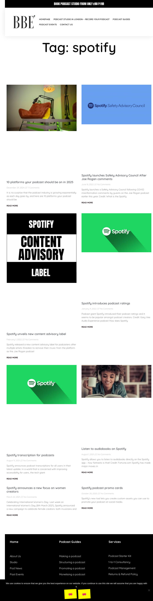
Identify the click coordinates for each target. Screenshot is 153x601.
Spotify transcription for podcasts (30, 455)
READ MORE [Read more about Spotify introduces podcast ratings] (87, 327)
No (84, 594)
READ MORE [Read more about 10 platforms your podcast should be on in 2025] (12, 205)
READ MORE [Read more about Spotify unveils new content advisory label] (12, 357)
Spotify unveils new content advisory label (36, 334)
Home (14, 542)
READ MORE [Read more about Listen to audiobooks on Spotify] (87, 472)
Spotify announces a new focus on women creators (36, 489)
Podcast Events (48, 24)
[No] (149, 590)
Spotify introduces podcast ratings (106, 303)
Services (115, 542)
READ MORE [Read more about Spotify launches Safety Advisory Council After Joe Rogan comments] (87, 202)
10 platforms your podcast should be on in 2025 (40, 182)
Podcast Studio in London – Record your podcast (82, 19)
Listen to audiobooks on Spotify (104, 449)
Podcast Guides (121, 19)
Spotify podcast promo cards (102, 488)
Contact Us (66, 24)
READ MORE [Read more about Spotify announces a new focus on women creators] (12, 515)
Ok (70, 594)
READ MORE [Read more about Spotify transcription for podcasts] (12, 478)
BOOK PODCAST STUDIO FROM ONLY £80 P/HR (79, 3)
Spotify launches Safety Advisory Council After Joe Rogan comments (114, 177)
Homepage (44, 19)
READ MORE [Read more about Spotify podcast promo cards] (87, 508)
